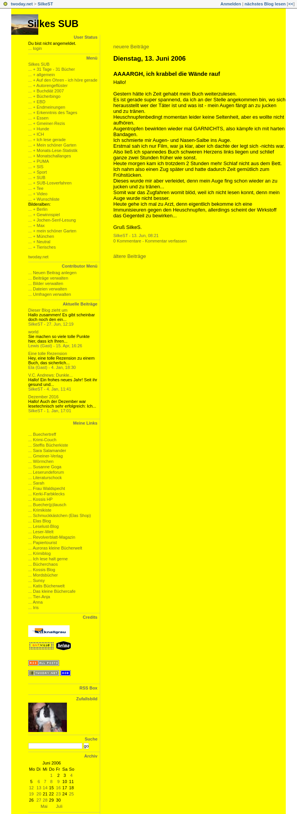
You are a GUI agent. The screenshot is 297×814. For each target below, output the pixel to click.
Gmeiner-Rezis (51, 123)
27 (38, 800)
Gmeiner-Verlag (48, 456)
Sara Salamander (49, 450)
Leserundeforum (48, 472)
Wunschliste (48, 199)
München (45, 236)
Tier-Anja (41, 596)
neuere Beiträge (131, 46)
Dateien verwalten (50, 289)
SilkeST (45, 4)
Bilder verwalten (48, 283)
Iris (36, 607)
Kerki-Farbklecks (49, 493)
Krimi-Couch (44, 439)
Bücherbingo (49, 96)
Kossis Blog (44, 569)
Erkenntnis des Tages (57, 112)
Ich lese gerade (51, 139)
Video (42, 193)
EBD (41, 101)
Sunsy (39, 580)
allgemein (46, 74)
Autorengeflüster (52, 85)
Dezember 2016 (43, 396)
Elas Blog (42, 521)
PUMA (43, 161)
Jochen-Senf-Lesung (56, 220)
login (37, 48)
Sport (42, 172)
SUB (41, 177)
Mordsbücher (45, 575)
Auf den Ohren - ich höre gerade (66, 80)
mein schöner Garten (57, 231)
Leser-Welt (43, 531)
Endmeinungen (51, 107)
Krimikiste (42, 510)
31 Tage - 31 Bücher (56, 69)
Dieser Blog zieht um (48, 310)
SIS (40, 166)
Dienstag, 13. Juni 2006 (149, 58)
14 (45, 787)
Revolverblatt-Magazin (54, 537)
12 (31, 787)
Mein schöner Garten (57, 145)
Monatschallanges (54, 156)
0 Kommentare (127, 241)
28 (45, 800)
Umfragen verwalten (52, 294)
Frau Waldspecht (49, 488)
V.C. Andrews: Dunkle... (50, 375)
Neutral (43, 241)
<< (290, 4)
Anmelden (230, 4)
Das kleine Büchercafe (54, 591)
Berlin (42, 209)
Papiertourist (45, 542)
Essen (43, 118)
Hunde (43, 128)
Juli (59, 806)
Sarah (38, 483)
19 (31, 794)
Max (41, 225)
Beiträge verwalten (50, 278)
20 (38, 794)
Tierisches (46, 247)
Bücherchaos (45, 564)
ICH (40, 134)
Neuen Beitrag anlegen (55, 272)
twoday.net (22, 4)
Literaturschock (47, 477)
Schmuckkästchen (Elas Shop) (62, 515)
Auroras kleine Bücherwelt (57, 548)
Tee (40, 188)
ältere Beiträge (129, 256)
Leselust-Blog (46, 526)
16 (58, 787)
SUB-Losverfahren (54, 183)
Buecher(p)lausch (49, 504)
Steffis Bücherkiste (50, 445)
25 (71, 794)
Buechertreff (44, 434)
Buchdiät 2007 (50, 91)
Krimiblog (42, 553)
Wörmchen (43, 461)
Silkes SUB (53, 23)
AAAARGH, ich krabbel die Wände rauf (166, 73)
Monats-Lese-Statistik (57, 150)
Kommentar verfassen (166, 241)
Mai (44, 806)
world (33, 331)
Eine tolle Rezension (47, 353)
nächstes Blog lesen (264, 4)
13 (38, 787)
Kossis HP (43, 499)
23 (58, 794)
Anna (38, 602)
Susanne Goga (47, 466)
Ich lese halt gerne (50, 558)
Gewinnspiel (48, 214)
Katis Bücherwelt (49, 586)
